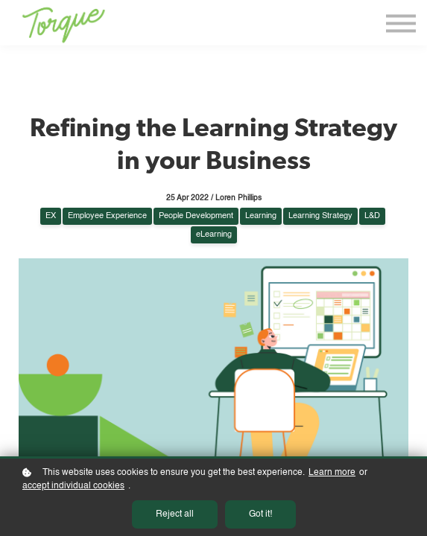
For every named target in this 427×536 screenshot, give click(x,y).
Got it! (260, 514)
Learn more (332, 472)
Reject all (175, 514)
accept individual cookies (73, 486)
